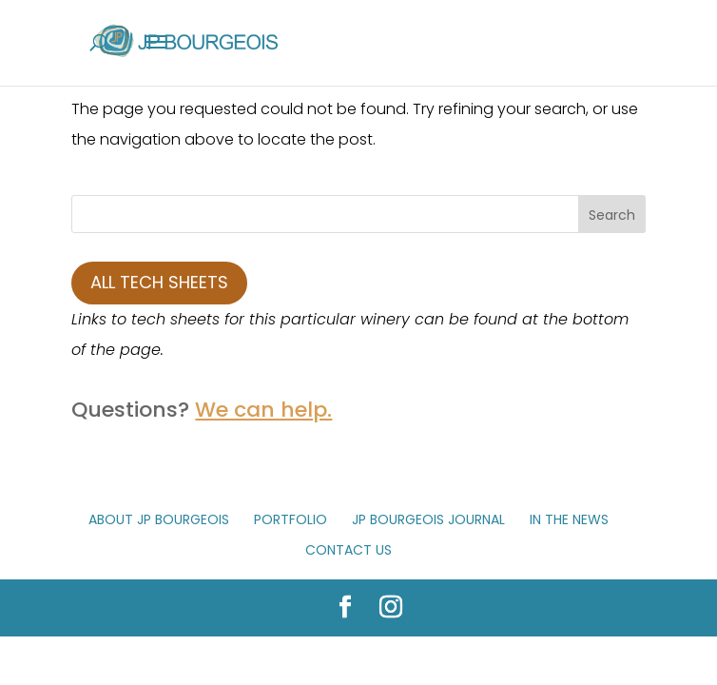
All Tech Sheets (159, 282)
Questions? (201, 409)
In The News (569, 519)
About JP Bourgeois (158, 519)
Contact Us (348, 549)
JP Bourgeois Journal (428, 519)
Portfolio (290, 519)
